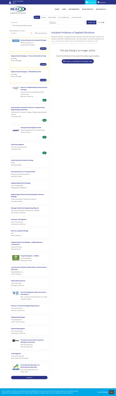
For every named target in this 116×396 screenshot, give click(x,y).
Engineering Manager (18, 317)
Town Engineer (16, 353)
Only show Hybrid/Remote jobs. (22, 25)
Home (57, 9)
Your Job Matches (63, 17)
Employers (102, 2)
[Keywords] (29, 22)
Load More (29, 377)
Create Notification (41, 33)
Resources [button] (100, 9)
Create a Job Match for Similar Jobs (77, 61)
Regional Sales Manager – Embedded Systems (26, 71)
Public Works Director (18, 281)
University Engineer (17, 144)
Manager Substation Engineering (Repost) (25, 208)
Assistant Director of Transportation (23, 171)
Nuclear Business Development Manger (33, 40)
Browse (43, 17)
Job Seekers (91, 2)
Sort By (13, 33)
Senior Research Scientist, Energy (22, 160)
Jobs (64, 9)
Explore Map (52, 17)
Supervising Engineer (18, 328)
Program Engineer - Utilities (30, 256)
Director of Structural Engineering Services (25, 306)
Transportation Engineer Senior (31, 127)
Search (37, 17)
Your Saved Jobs (76, 17)
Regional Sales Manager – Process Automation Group (28, 56)
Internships (74, 9)
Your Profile (87, 9)
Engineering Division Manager (21, 183)
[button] (101, 22)
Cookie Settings (102, 392)
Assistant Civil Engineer (19, 219)
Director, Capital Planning (19, 231)
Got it (111, 392)
